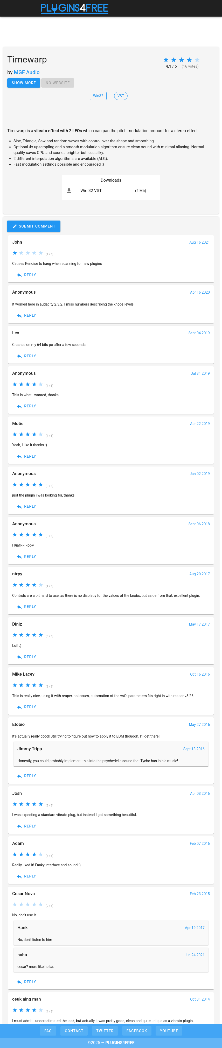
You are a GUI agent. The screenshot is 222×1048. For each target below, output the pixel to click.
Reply (26, 275)
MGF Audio (27, 72)
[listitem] (111, 190)
